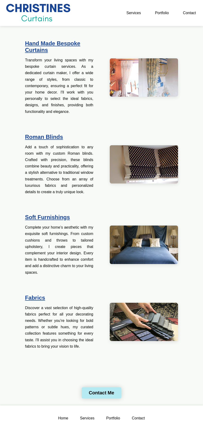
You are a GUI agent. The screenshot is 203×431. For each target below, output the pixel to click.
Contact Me (101, 392)
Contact (189, 13)
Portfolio (162, 13)
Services (133, 13)
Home (63, 418)
